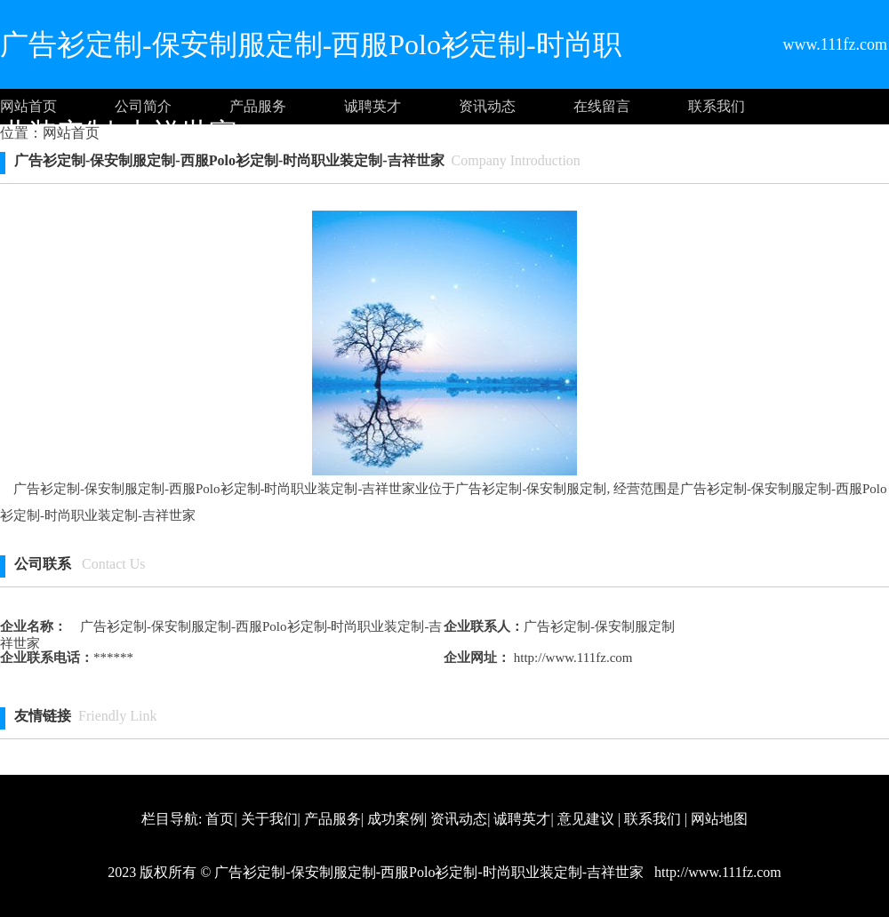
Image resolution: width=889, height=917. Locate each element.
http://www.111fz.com (571, 657)
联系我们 (716, 106)
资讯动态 (487, 106)
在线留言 (601, 106)
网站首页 (28, 106)
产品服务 (257, 106)
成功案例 (395, 818)
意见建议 (585, 818)
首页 (219, 818)
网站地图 (719, 818)
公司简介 (143, 106)
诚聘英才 (372, 106)
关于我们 (269, 818)
